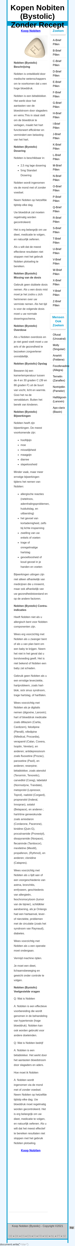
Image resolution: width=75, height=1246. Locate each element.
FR (40, 1236)
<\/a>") (24, 1244)
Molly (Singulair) (59, 347)
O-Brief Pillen (57, 188)
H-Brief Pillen (57, 115)
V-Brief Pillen (57, 261)
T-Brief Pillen (57, 240)
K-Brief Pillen (57, 146)
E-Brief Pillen (57, 84)
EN (29, 1236)
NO (46, 1236)
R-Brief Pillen (57, 219)
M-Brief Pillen (57, 167)
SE (64, 1236)
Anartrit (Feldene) (58, 357)
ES (23, 1236)
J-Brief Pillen (57, 136)
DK (17, 1236)
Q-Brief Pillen (57, 209)
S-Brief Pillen (57, 230)
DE (10, 1236)
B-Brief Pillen (57, 52)
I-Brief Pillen (56, 125)
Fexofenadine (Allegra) (59, 368)
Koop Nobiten (31, 31)
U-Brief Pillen (57, 251)
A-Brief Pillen (57, 42)
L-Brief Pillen (57, 157)
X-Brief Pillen (57, 282)
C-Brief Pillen (57, 63)
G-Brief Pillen (57, 104)
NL (52, 1236)
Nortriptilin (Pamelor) (59, 388)
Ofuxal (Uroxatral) (59, 336)
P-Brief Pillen (57, 198)
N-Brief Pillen (57, 178)
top (72, 1227)
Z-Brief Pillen (57, 303)
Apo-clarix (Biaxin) (59, 409)
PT (58, 1236)
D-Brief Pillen (57, 73)
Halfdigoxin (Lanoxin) (59, 399)
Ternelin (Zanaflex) (59, 378)
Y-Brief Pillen (57, 292)
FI (34, 1236)
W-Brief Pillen (57, 272)
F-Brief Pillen (57, 94)
